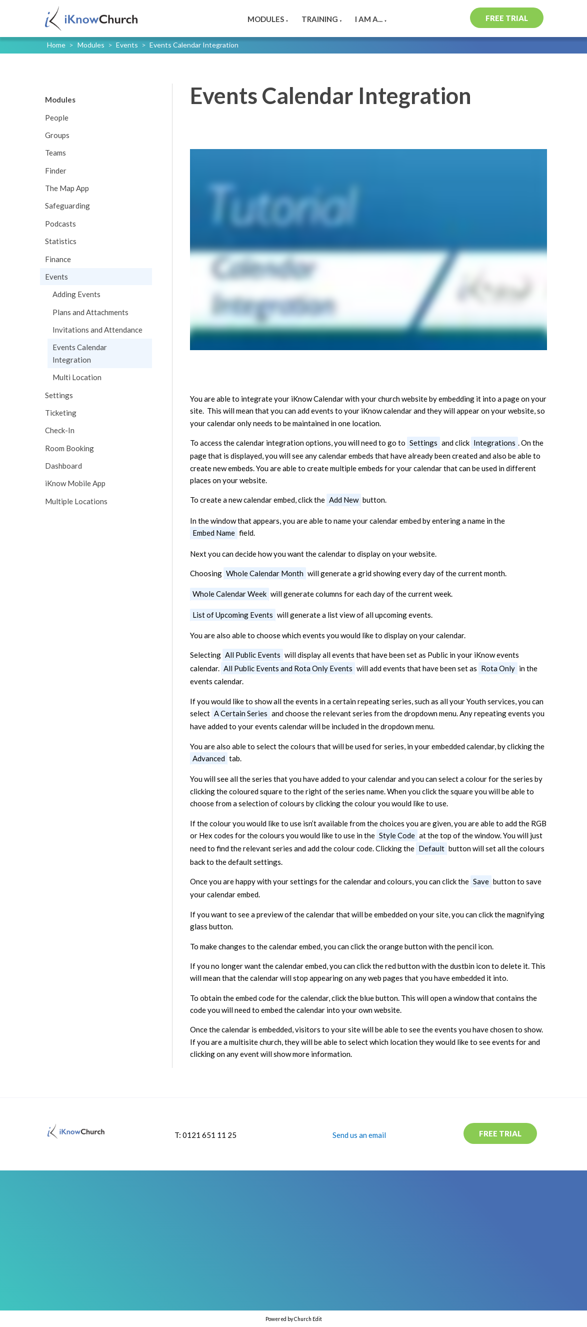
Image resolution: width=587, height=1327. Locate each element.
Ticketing (60, 412)
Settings (59, 395)
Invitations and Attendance (97, 329)
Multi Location (77, 377)
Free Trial (507, 18)
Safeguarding (67, 205)
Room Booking (69, 448)
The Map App (67, 188)
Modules (266, 19)
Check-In (59, 430)
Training (320, 19)
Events (127, 45)
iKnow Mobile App (75, 483)
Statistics (60, 241)
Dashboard (63, 465)
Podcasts (60, 223)
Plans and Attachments (90, 312)
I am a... (368, 19)
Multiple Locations (76, 501)
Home (56, 45)
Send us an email (359, 1134)
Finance (58, 259)
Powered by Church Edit (294, 1319)
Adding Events (76, 294)
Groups (57, 135)
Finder (55, 170)
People (56, 117)
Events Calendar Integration (194, 45)
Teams (55, 152)
